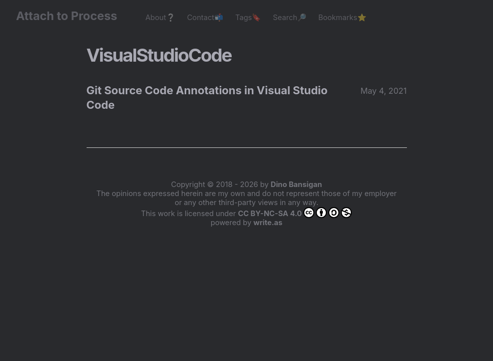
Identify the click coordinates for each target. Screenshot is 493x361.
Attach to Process (71, 16)
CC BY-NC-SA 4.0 (295, 212)
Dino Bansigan (296, 184)
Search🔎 (289, 17)
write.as (267, 222)
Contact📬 (205, 17)
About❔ (160, 17)
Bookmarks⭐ (342, 17)
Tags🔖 (248, 17)
